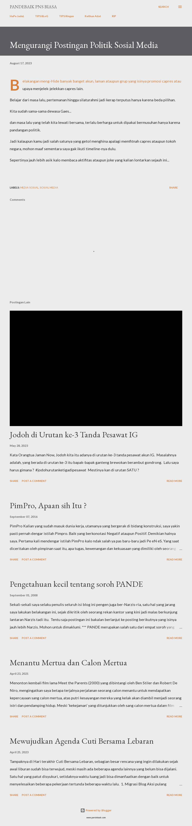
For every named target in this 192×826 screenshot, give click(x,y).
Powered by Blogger (96, 810)
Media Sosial (29, 187)
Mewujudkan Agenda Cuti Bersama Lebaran (82, 740)
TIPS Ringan (66, 16)
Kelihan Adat (93, 16)
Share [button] (173, 187)
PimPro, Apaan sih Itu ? (48, 505)
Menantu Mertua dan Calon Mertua (68, 662)
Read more (174, 480)
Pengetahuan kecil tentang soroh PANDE (76, 583)
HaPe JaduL (17, 16)
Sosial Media (49, 187)
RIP (114, 16)
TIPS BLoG (41, 16)
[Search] (163, 7)
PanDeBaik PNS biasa (33, 7)
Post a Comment (34, 480)
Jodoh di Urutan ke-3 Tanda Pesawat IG (74, 434)
